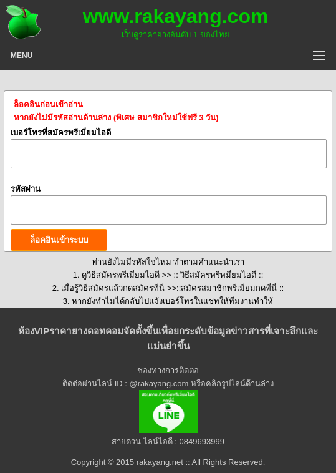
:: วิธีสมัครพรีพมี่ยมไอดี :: (217, 275)
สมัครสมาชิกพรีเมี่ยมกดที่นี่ (230, 288)
